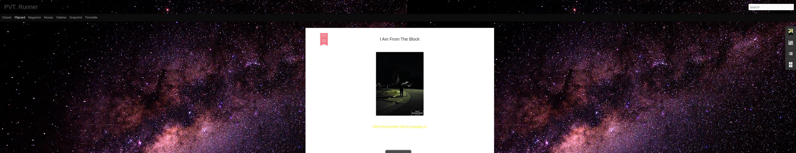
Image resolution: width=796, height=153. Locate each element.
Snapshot (76, 17)
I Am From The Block (399, 39)
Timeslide (91, 17)
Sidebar (61, 17)
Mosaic (48, 17)
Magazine (34, 17)
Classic (7, 17)
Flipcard (20, 17)
